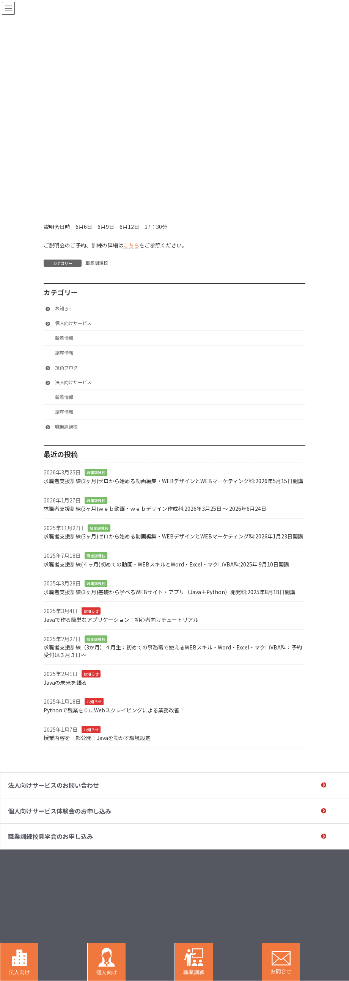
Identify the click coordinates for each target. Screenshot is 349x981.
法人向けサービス (73, 382)
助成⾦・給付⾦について (317, 871)
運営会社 (312, 912)
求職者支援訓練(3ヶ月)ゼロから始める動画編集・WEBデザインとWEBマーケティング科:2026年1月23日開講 (173, 536)
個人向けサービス (73, 323)
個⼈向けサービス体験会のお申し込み (59, 810)
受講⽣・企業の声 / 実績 (319, 888)
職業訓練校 (96, 263)
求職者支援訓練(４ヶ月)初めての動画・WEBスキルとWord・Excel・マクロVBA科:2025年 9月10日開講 (166, 564)
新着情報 (64, 338)
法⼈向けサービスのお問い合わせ (53, 785)
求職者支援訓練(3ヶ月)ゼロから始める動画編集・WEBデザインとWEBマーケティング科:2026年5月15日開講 (173, 481)
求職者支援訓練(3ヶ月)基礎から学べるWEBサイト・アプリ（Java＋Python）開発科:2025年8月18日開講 (169, 591)
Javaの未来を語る (65, 682)
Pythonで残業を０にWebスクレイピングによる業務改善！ (114, 710)
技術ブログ (66, 367)
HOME (195, 868)
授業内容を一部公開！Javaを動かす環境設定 (97, 738)
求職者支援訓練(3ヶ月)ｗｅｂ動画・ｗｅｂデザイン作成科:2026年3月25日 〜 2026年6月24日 (155, 508)
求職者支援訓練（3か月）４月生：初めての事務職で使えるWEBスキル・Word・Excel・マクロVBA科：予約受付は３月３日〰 (173, 651)
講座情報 (64, 352)
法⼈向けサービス (264, 868)
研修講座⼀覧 (259, 899)
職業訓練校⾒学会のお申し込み (50, 836)
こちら (131, 245)
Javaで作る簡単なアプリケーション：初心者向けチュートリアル (121, 619)
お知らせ (64, 308)
